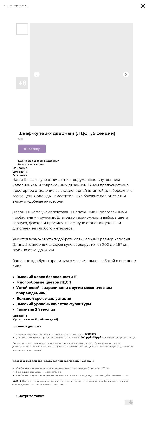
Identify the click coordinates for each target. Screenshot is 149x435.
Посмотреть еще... (18, 5)
